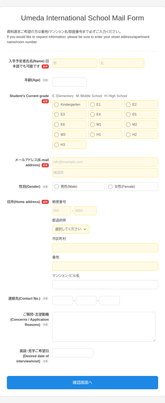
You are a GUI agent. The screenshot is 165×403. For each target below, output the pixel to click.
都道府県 (59, 220)
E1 (95, 104)
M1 (95, 124)
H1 (95, 134)
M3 (59, 134)
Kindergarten (67, 104)
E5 (131, 114)
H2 (131, 134)
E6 (59, 124)
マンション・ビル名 (65, 276)
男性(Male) (65, 186)
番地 (55, 257)
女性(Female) (121, 186)
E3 (59, 114)
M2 (131, 124)
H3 (59, 144)
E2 (131, 104)
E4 (95, 114)
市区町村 (59, 239)
